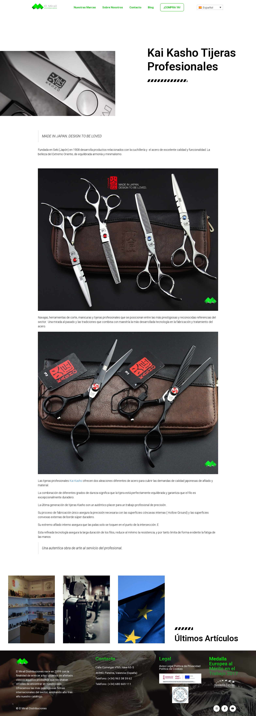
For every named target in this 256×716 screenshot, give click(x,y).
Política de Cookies (171, 668)
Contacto (135, 7)
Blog (151, 7)
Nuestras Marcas (85, 7)
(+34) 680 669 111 (119, 684)
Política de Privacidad (187, 666)
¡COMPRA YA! (172, 7)
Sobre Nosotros (112, 7)
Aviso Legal (166, 666)
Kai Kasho (76, 480)
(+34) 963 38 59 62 (120, 678)
